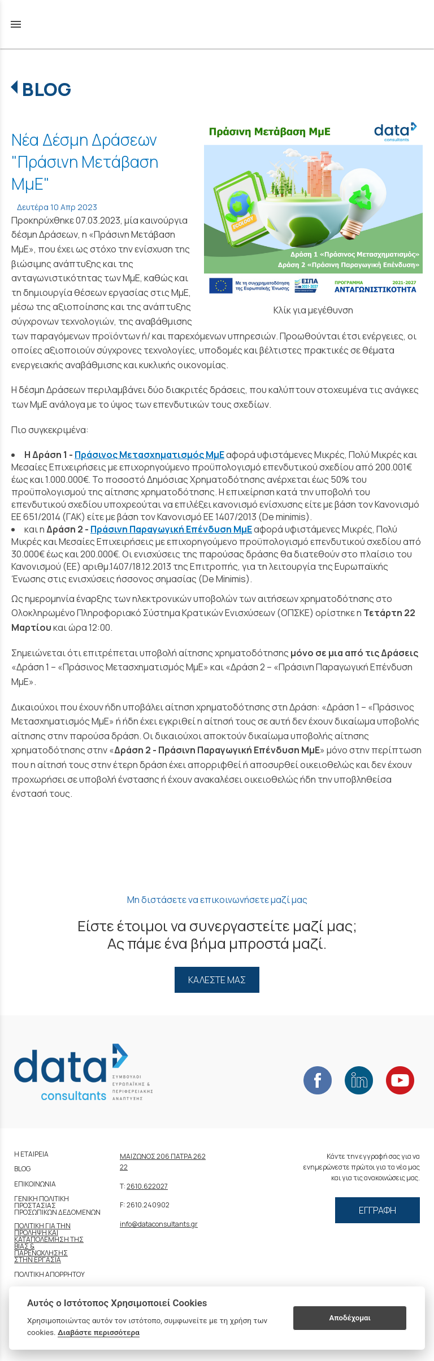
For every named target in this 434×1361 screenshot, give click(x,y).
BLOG (46, 89)
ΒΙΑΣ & (24, 1246)
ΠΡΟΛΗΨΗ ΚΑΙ (36, 1232)
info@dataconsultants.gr (159, 1224)
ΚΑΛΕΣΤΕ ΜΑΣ (217, 980)
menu (16, 24)
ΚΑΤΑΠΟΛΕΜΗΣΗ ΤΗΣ (49, 1239)
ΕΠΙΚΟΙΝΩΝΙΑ (35, 1184)
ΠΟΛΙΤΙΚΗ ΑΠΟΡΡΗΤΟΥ (49, 1274)
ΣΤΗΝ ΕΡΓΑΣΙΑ (37, 1259)
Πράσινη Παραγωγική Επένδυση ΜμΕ (171, 529)
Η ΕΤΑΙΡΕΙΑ (31, 1154)
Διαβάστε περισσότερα (99, 1332)
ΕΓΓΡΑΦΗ (377, 1210)
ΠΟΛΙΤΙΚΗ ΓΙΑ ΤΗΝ (42, 1226)
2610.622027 (147, 1186)
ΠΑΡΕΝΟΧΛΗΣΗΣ (41, 1253)
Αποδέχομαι (350, 1318)
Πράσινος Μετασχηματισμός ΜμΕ (149, 454)
